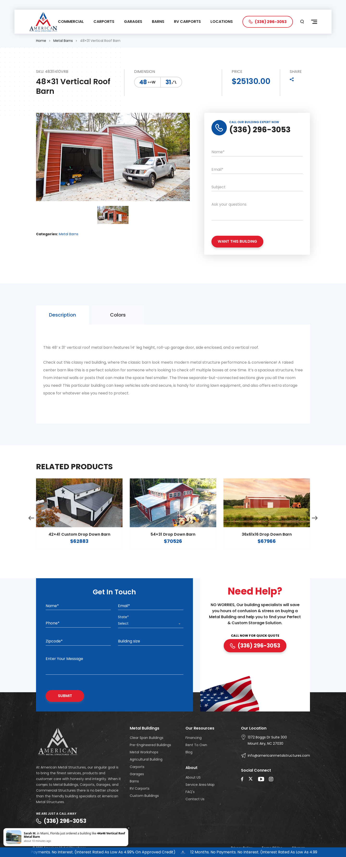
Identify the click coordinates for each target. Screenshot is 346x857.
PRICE (237, 71)
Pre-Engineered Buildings (150, 745)
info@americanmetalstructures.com (279, 755)
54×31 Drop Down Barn (173, 542)
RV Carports (139, 788)
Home (41, 40)
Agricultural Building (146, 759)
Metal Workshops (144, 752)
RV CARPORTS (187, 21)
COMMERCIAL (71, 21)
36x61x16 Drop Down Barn (267, 542)
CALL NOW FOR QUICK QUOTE (255, 636)
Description (62, 322)
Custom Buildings (144, 795)
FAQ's (190, 791)
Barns (134, 781)
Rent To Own (196, 745)
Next (315, 526)
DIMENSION (144, 71)
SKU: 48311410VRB (52, 71)
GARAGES (133, 21)
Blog (188, 752)
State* (123, 617)
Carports (137, 766)
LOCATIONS (221, 21)
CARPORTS (103, 21)
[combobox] (150, 624)
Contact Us (194, 799)
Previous (31, 526)
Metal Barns (63, 40)
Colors (118, 322)
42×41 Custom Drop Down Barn (79, 542)
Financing (193, 737)
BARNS (158, 21)
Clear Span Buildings (146, 737)
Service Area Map (200, 784)
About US (193, 777)
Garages (137, 774)
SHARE (296, 71)
